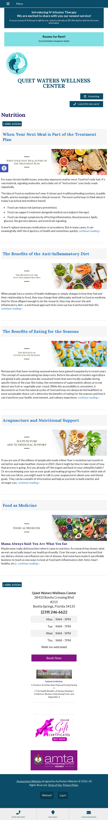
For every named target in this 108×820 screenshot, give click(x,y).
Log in (63, 795)
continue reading (89, 231)
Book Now (54, 658)
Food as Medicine (20, 505)
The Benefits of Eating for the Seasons (41, 331)
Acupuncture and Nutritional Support (41, 420)
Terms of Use (55, 785)
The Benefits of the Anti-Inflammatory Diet (46, 253)
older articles (12, 123)
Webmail (47, 795)
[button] (4, 168)
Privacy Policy (70, 785)
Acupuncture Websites (29, 781)
